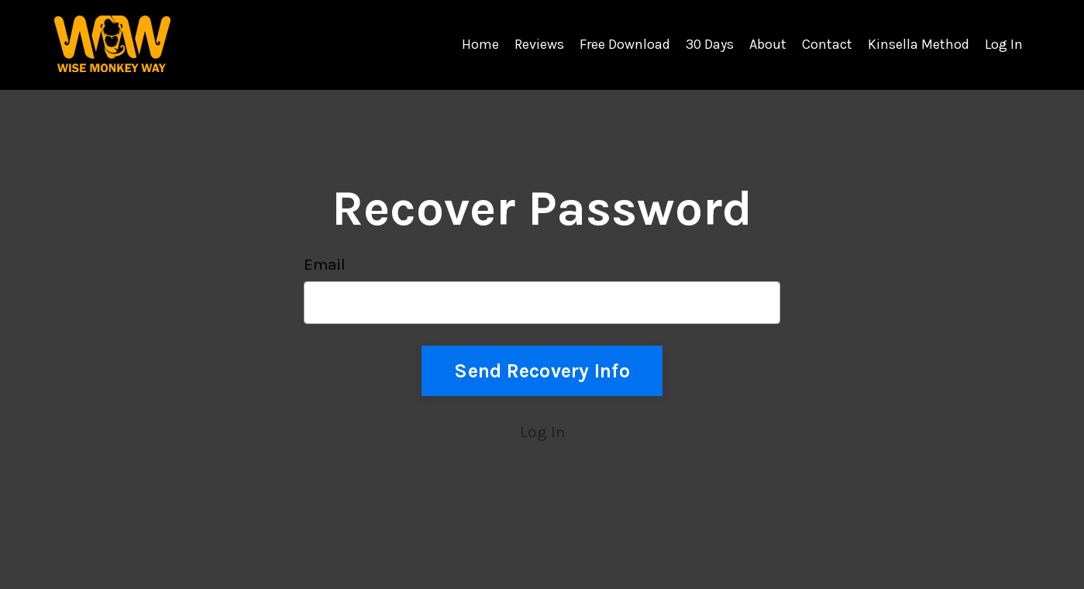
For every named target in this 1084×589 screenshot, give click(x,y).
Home (480, 44)
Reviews (539, 44)
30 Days (710, 44)
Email (325, 264)
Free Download (625, 44)
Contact (827, 44)
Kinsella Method (918, 44)
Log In (1004, 44)
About (767, 44)
